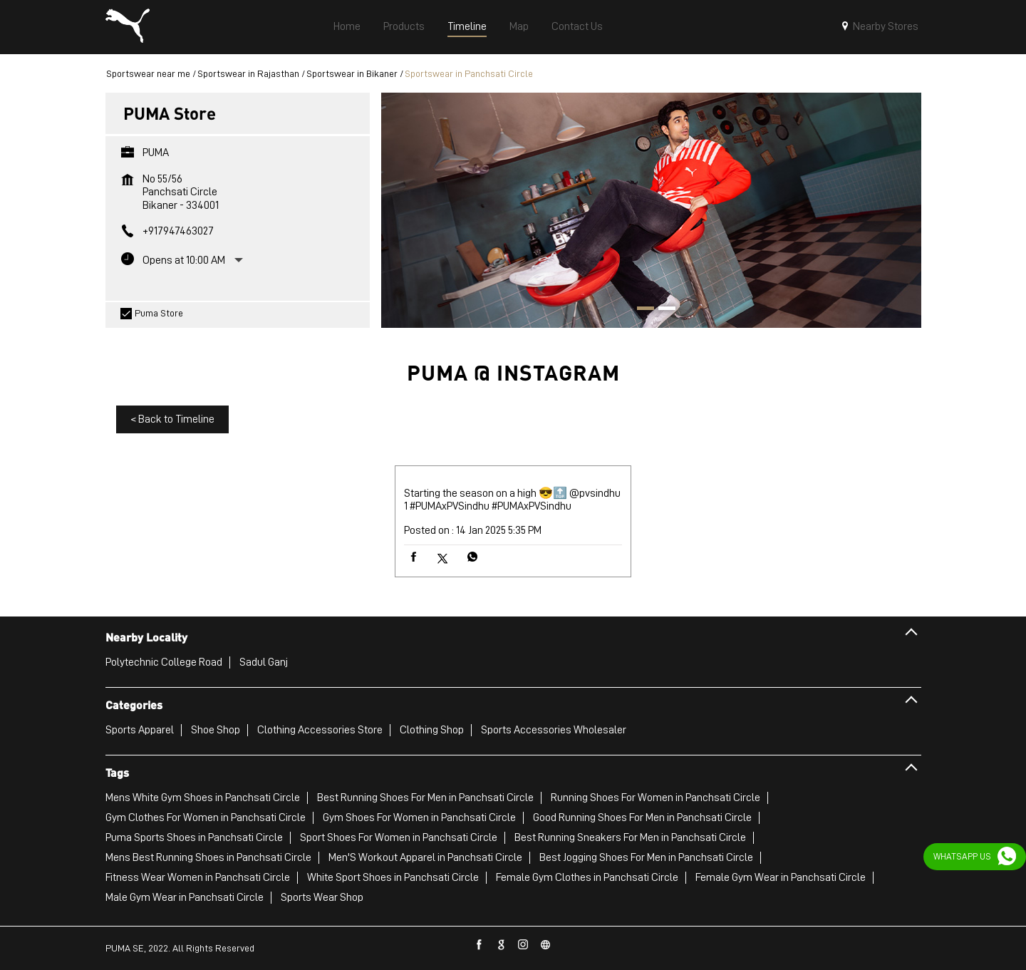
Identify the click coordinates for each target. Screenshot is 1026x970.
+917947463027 (178, 231)
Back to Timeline (172, 419)
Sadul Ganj (263, 662)
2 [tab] (661, 310)
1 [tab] (640, 310)
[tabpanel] (651, 210)
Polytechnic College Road (163, 662)
